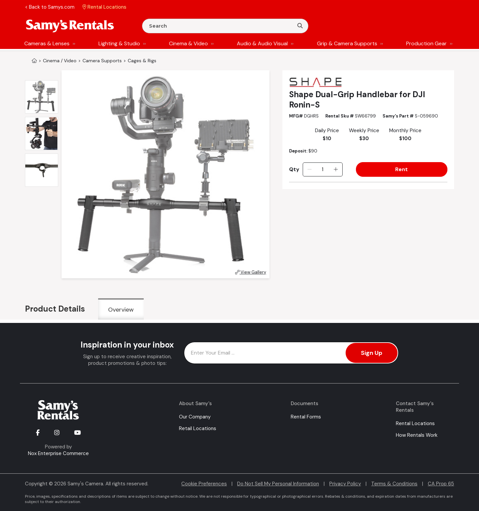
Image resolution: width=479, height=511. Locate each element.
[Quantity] (322, 169)
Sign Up (371, 353)
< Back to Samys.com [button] (50, 7)
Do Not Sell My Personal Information (278, 483)
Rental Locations (415, 423)
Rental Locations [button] (104, 7)
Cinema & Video (188, 43)
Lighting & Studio (119, 43)
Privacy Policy (345, 483)
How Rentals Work (416, 435)
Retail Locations (197, 428)
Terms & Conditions (394, 483)
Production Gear (426, 43)
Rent (401, 169)
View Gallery (250, 272)
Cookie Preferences (204, 483)
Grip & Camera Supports (347, 43)
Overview (121, 310)
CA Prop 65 (441, 483)
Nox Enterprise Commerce (58, 453)
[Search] (300, 26)
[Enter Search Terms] (220, 26)
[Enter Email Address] (291, 353)
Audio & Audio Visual (262, 43)
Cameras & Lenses (47, 43)
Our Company (195, 416)
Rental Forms (306, 416)
